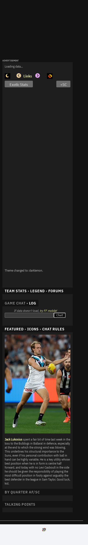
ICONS (33, 329)
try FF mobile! (48, 311)
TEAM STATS (16, 291)
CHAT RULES (53, 329)
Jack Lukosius (13, 439)
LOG (32, 303)
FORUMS (56, 291)
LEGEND (37, 291)
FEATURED (14, 329)
